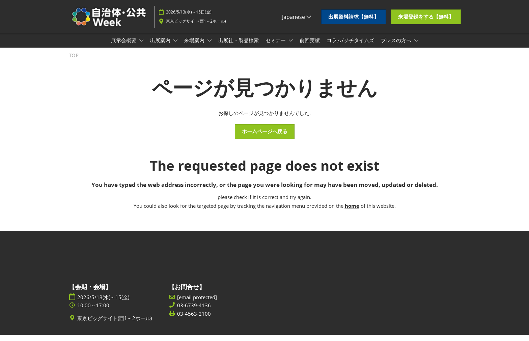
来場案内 (195, 46)
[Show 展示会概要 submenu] (141, 47)
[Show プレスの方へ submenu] (416, 47)
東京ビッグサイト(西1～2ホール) (196, 24)
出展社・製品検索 (238, 46)
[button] (353, 20)
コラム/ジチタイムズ (350, 46)
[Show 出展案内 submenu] (175, 47)
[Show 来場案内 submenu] (209, 47)
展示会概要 (124, 46)
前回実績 (310, 46)
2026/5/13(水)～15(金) (103, 303)
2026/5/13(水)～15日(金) (189, 15)
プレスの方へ (397, 46)
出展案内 (161, 46)
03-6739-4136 (194, 311)
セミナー (276, 46)
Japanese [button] (296, 20)
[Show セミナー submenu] (291, 47)
